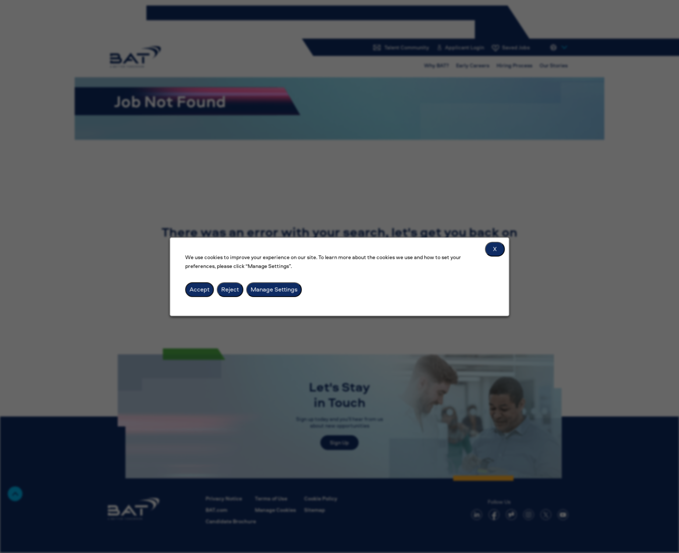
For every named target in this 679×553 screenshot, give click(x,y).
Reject (231, 290)
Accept (201, 290)
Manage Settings (274, 290)
